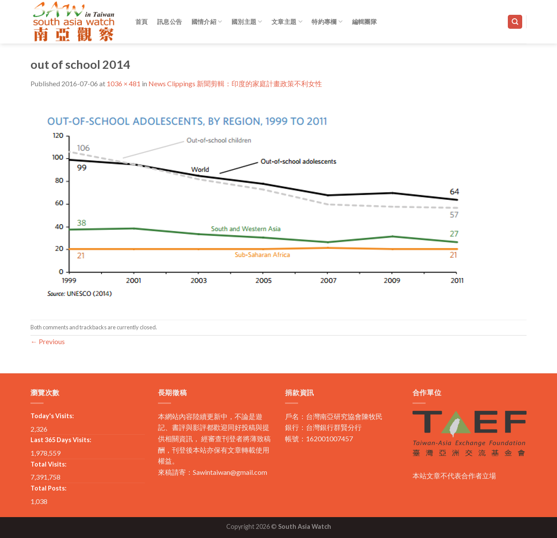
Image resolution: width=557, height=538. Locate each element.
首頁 (141, 21)
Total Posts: (48, 488)
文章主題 (287, 21)
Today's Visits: (52, 416)
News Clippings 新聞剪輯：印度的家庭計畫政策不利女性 (235, 83)
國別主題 (247, 21)
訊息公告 (169, 21)
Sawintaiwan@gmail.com (230, 472)
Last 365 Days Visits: (60, 439)
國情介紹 (206, 21)
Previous (47, 341)
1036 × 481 (124, 83)
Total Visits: (48, 464)
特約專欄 (327, 21)
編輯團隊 (364, 21)
